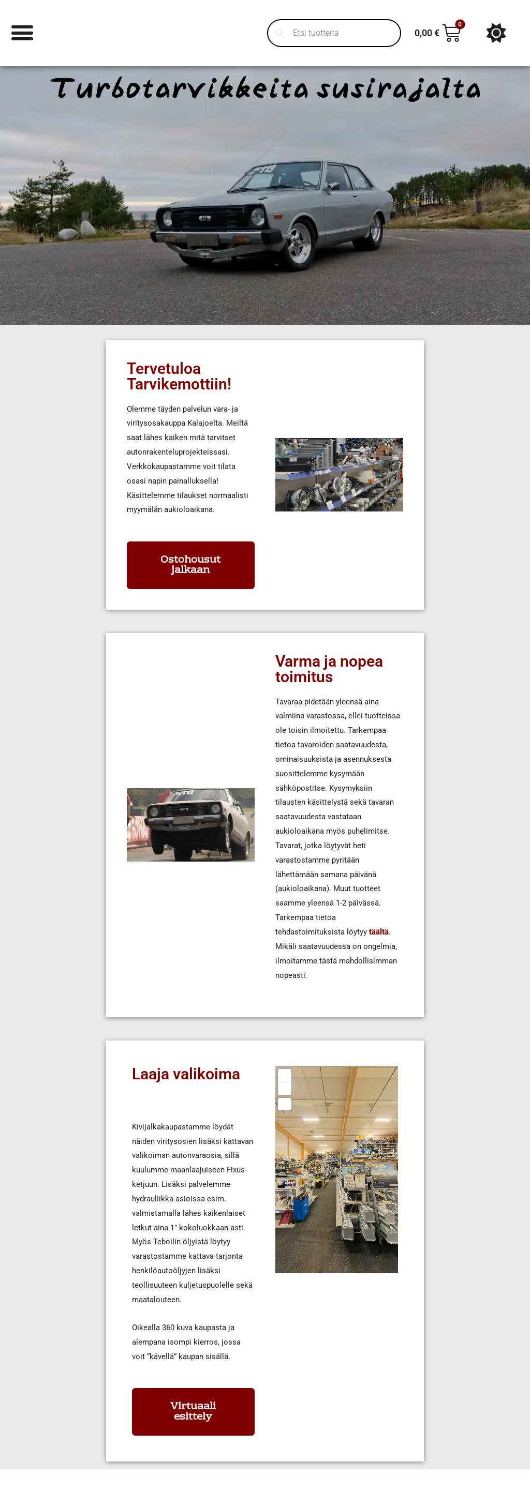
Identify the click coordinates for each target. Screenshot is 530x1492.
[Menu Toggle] (23, 33)
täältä (379, 932)
